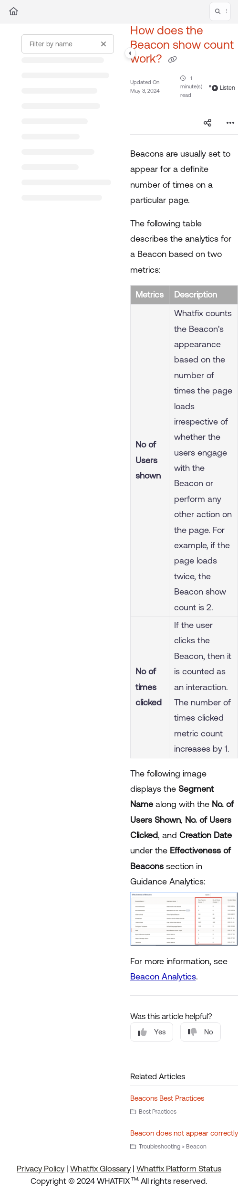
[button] (220, 11)
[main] (184, 592)
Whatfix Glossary (100, 1168)
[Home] (13, 11)
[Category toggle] (130, 53)
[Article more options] (230, 122)
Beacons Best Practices (167, 1098)
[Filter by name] (67, 43)
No (200, 1032)
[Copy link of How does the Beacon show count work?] (172, 59)
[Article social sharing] (207, 122)
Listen (223, 88)
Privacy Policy (40, 1168)
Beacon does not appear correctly (184, 1133)
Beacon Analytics (163, 976)
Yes (152, 1032)
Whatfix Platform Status (178, 1168)
